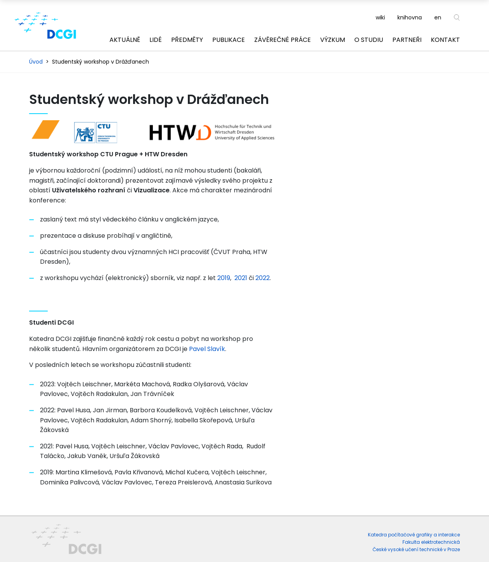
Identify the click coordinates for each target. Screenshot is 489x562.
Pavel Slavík (207, 348)
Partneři (406, 39)
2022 (262, 277)
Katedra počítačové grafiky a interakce (414, 534)
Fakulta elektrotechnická (431, 542)
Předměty (187, 39)
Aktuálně (124, 39)
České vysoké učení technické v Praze (416, 549)
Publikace (228, 39)
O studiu (368, 39)
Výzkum (332, 39)
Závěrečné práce (282, 39)
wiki (380, 17)
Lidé (155, 39)
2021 (240, 277)
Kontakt (445, 39)
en (437, 17)
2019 (223, 277)
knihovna (409, 17)
